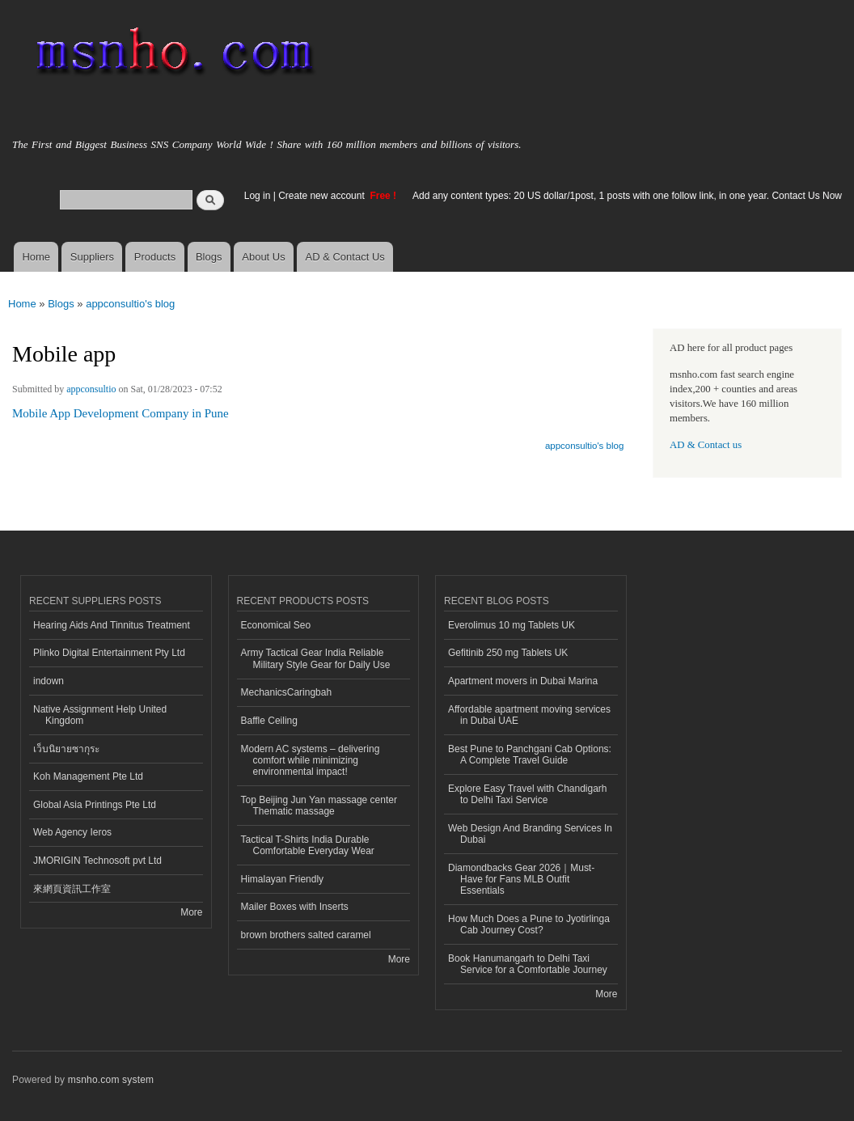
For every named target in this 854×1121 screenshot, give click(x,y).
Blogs (209, 257)
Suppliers (92, 257)
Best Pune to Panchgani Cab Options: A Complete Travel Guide (529, 754)
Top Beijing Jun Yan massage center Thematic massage (319, 805)
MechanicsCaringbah (286, 692)
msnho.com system (111, 1079)
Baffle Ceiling (269, 720)
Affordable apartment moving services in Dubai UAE (529, 715)
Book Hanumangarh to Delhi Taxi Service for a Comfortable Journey (527, 964)
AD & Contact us (706, 445)
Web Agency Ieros (72, 832)
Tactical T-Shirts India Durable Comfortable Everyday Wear (307, 845)
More (191, 912)
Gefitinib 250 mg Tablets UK (508, 652)
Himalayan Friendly (282, 879)
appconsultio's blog (130, 304)
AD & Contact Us (345, 257)
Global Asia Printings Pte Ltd (94, 804)
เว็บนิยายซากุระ (66, 749)
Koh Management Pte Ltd (88, 776)
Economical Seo (276, 625)
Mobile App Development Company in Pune (120, 413)
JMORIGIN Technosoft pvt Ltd (97, 860)
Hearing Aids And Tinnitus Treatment (111, 625)
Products (154, 257)
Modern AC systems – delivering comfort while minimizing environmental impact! (310, 760)
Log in (257, 195)
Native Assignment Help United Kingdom (100, 715)
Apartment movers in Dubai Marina (523, 681)
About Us (263, 257)
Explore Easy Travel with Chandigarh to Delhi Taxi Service (527, 794)
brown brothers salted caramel (306, 935)
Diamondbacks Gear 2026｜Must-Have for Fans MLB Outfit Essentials (521, 879)
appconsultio (91, 389)
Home (36, 257)
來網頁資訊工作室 (72, 889)
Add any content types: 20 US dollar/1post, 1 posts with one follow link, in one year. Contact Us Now (627, 195)
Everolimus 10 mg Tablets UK (511, 625)
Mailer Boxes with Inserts (295, 906)
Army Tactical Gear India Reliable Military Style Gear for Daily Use (316, 658)
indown (48, 681)
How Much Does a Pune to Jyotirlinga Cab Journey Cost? (529, 924)
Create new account (322, 195)
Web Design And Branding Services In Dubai (530, 834)
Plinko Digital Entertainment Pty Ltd (109, 652)
